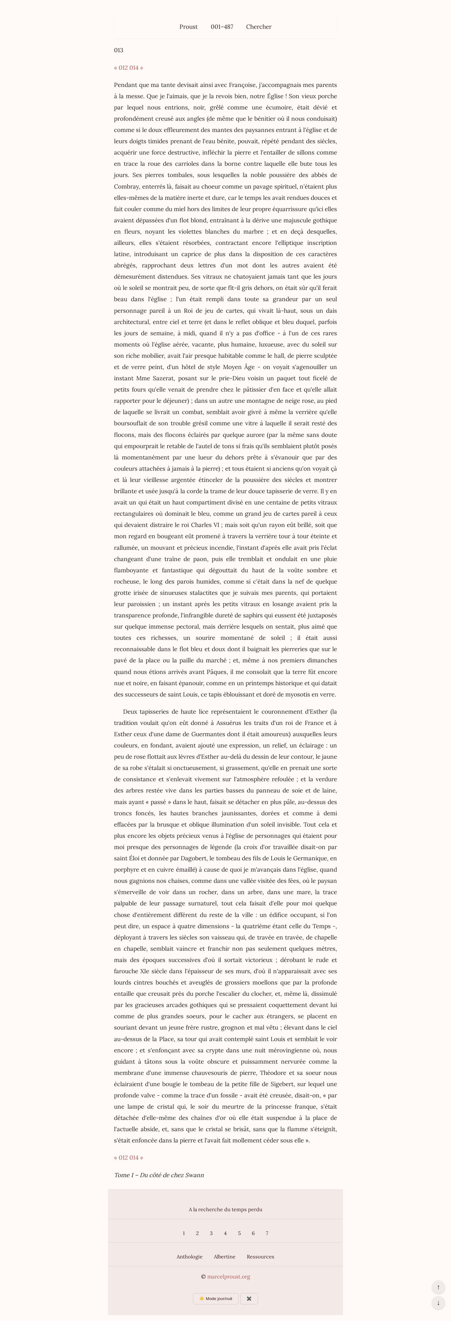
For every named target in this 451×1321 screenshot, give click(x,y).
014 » (136, 67)
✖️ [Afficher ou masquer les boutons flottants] (249, 1298)
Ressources (260, 1256)
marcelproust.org (228, 1276)
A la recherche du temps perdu (225, 1209)
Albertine (225, 1256)
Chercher (259, 26)
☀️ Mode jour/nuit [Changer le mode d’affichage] (215, 1298)
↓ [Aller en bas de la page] (438, 1302)
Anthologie (190, 1256)
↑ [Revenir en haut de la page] (438, 1287)
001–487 (222, 26)
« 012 (121, 67)
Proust (188, 26)
